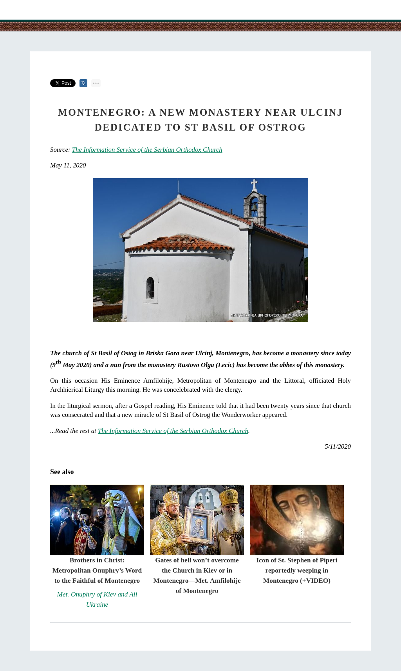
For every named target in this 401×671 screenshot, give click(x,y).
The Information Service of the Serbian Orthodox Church (147, 149)
